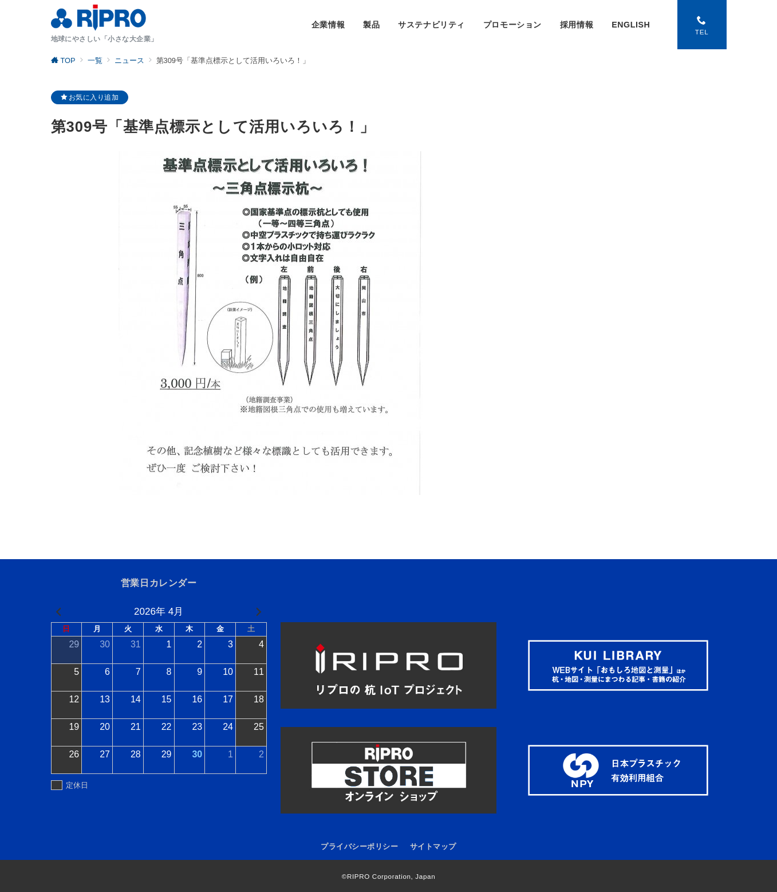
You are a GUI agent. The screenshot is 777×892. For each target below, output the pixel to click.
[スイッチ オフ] (702, 24)
